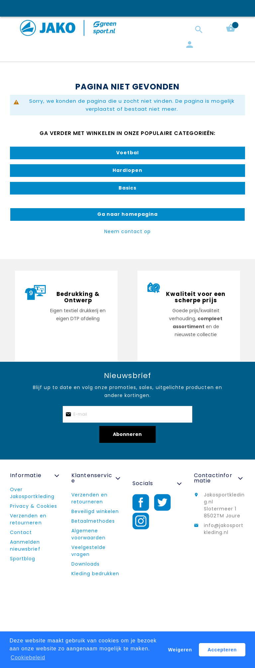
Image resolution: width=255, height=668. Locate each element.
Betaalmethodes (93, 521)
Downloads (85, 564)
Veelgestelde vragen (88, 551)
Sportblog (22, 558)
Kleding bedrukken (95, 573)
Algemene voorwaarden (88, 534)
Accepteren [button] (222, 649)
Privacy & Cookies (33, 506)
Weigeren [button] (180, 649)
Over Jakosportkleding (32, 493)
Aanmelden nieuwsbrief (25, 545)
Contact (21, 532)
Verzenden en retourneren (28, 519)
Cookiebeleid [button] (28, 657)
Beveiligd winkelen (95, 511)
